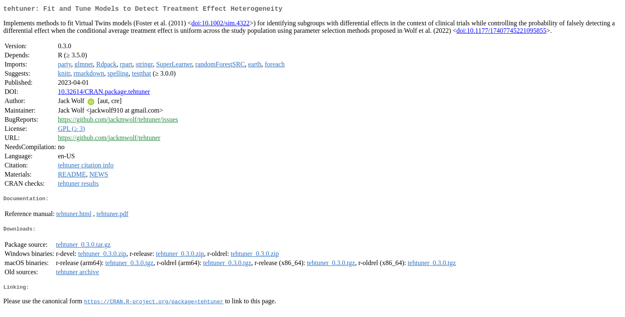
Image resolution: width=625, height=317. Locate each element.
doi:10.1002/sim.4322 (220, 24)
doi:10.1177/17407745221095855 (501, 32)
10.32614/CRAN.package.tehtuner (104, 93)
